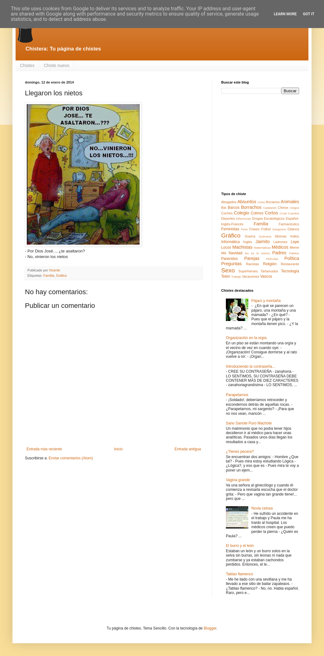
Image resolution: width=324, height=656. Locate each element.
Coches (227, 213)
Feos (244, 229)
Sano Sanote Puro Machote (249, 423)
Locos (226, 247)
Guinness (265, 236)
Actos (261, 202)
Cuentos (293, 213)
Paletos (294, 253)
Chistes (27, 65)
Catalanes (270, 207)
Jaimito (262, 241)
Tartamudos (269, 271)
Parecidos (229, 258)
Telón (225, 276)
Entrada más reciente (44, 449)
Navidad (235, 253)
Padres (279, 252)
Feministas (230, 229)
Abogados (228, 202)
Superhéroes (248, 271)
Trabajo (236, 276)
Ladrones (280, 242)
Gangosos (279, 229)
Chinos (283, 207)
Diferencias (243, 218)
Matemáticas (262, 247)
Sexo (228, 270)
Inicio (118, 449)
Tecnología (290, 271)
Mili (223, 253)
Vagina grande (238, 480)
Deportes (228, 218)
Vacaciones (250, 276)
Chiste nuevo (56, 65)
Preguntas (231, 263)
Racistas (252, 264)
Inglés (247, 242)
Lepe (295, 242)
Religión (269, 264)
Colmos (257, 213)
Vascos (266, 276)
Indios (294, 236)
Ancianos (272, 202)
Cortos (271, 212)
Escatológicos (274, 218)
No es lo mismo (257, 253)
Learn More (285, 14)
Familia (48, 275)
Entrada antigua (187, 449)
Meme (294, 247)
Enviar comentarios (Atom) (71, 458)
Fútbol (266, 229)
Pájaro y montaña (266, 301)
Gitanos (293, 229)
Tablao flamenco (239, 574)
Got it (308, 14)
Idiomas (281, 236)
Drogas (257, 218)
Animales (290, 201)
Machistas (242, 247)
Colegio (241, 212)
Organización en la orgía (246, 338)
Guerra (250, 236)
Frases (254, 229)
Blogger (210, 628)
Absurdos (246, 201)
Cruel (283, 213)
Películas (272, 259)
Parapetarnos (237, 395)
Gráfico (61, 275)
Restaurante (290, 264)
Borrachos (251, 207)
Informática (230, 242)
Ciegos (294, 207)
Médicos (280, 247)
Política (291, 258)
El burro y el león (240, 545)
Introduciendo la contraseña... (250, 366)
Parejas (252, 258)
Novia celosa (262, 508)
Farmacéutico (289, 224)
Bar (223, 207)
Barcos (233, 207)
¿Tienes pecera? (240, 451)
